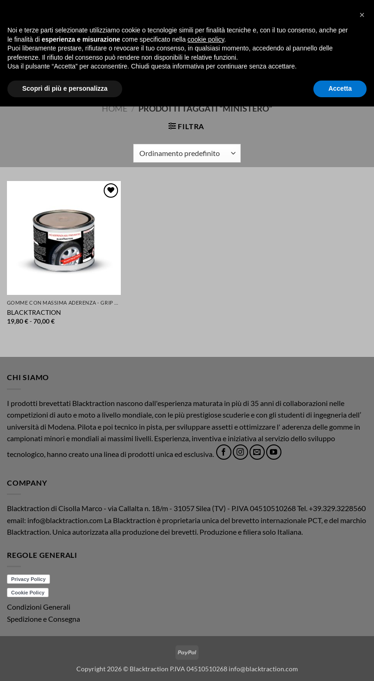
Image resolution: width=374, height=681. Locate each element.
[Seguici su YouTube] (273, 452)
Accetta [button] (340, 663)
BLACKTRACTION (34, 312)
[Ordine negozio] (186, 153)
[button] (12, 45)
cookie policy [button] (205, 614)
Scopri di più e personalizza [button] (64, 663)
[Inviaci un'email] (257, 452)
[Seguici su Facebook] (223, 452)
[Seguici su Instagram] (240, 452)
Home (114, 108)
